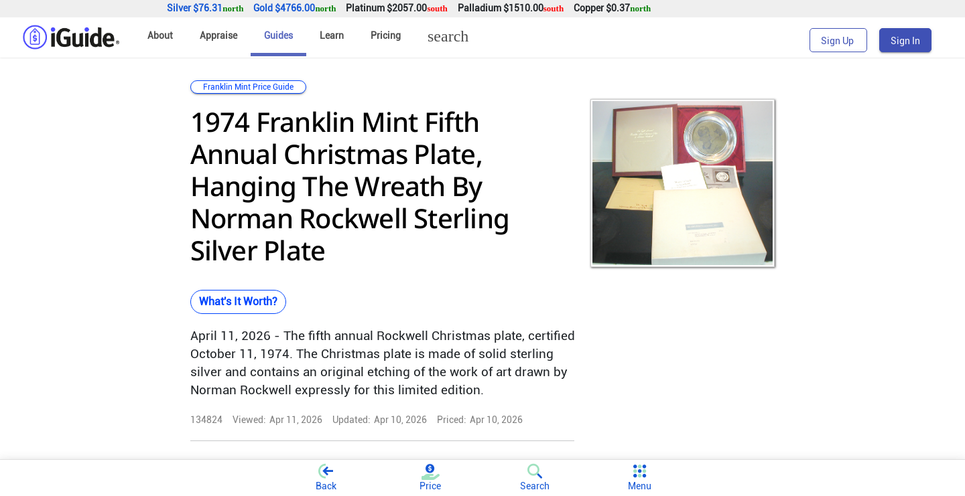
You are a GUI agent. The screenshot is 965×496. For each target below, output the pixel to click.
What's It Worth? (238, 301)
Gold (294, 8)
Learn (332, 35)
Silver (205, 8)
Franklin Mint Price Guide (248, 87)
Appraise (218, 35)
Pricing (386, 35)
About (160, 35)
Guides (278, 35)
